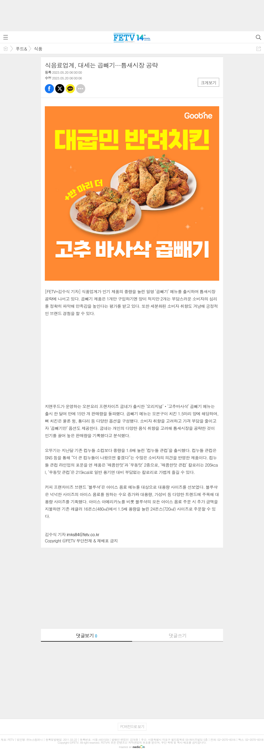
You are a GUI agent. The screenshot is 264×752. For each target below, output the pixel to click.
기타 (80, 88)
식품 (38, 49)
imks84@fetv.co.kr (83, 534)
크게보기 (208, 83)
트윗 (59, 88)
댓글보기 (86, 635)
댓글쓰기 (177, 635)
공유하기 (259, 49)
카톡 (70, 88)
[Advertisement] (132, 13)
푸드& (21, 49)
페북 (49, 88)
